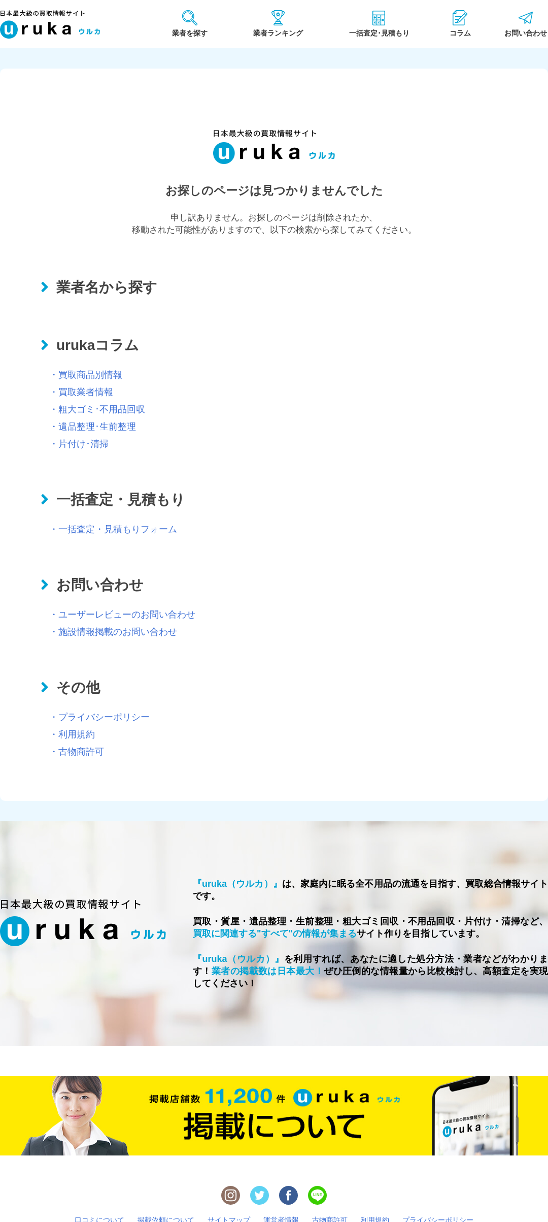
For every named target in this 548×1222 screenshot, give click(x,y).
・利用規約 (72, 734)
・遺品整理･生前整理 (92, 427)
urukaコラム (97, 345)
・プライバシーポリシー (99, 717)
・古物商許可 (76, 752)
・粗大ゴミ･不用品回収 (97, 409)
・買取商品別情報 (85, 375)
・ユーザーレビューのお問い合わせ (122, 614)
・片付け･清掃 (79, 444)
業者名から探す (106, 287)
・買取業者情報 (81, 392)
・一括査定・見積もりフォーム (113, 529)
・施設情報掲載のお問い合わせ (113, 632)
